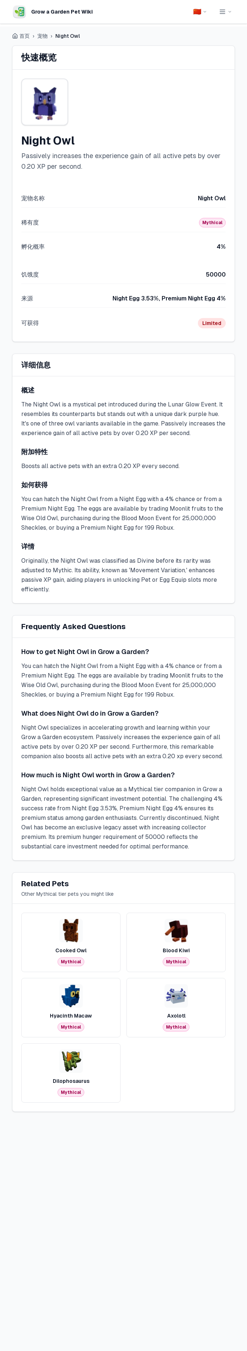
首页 (21, 36)
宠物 (42, 36)
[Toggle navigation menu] (225, 11)
